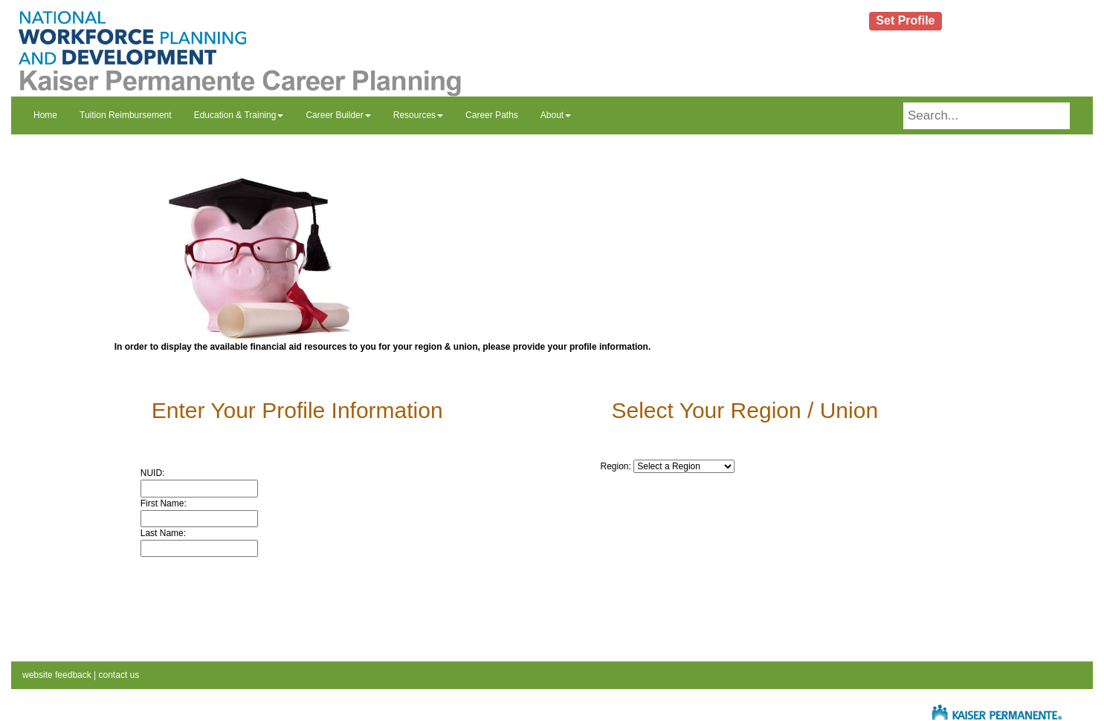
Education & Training (239, 115)
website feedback (56, 675)
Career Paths (491, 115)
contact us (117, 675)
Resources (418, 115)
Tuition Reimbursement (126, 115)
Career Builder (338, 115)
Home (45, 115)
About (555, 115)
